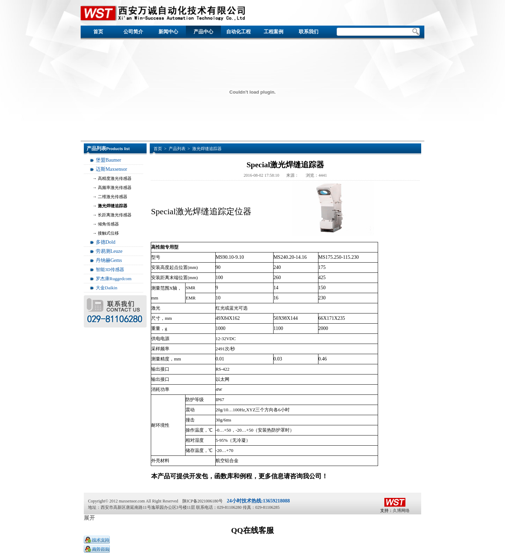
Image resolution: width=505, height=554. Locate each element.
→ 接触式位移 (106, 233)
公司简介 (133, 31)
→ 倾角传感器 (106, 224)
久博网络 (401, 510)
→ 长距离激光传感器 (112, 214)
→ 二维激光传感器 (110, 196)
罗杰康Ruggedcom (114, 278)
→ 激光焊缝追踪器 (110, 205)
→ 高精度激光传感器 (112, 178)
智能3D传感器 (110, 269)
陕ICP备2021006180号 (202, 501)
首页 (98, 31)
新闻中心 (168, 31)
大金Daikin (106, 287)
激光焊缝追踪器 (207, 148)
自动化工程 (238, 31)
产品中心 (203, 31)
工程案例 (273, 31)
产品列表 (177, 148)
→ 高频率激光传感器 (112, 187)
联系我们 (308, 31)
